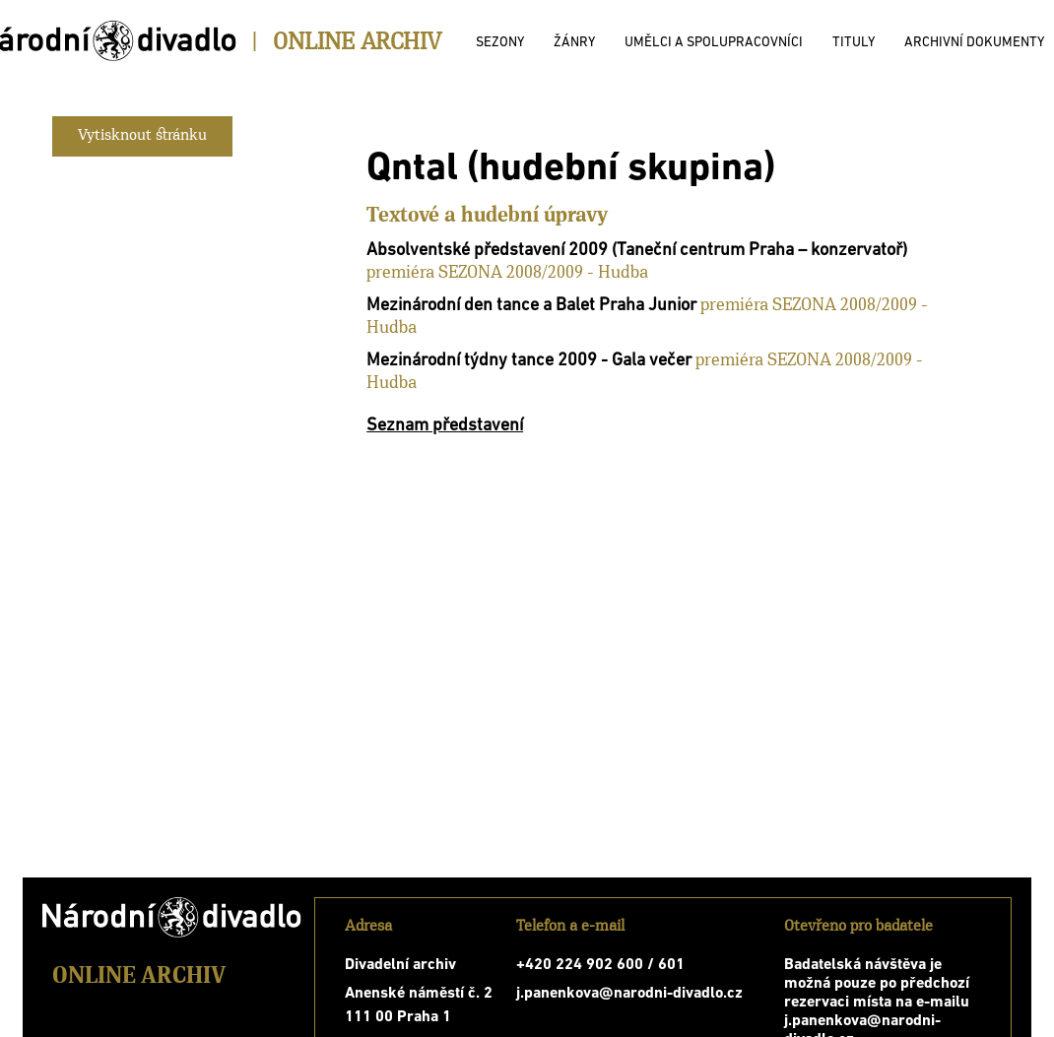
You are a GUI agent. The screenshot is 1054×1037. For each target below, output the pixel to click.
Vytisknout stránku (142, 136)
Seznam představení (444, 426)
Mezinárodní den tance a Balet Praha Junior (531, 305)
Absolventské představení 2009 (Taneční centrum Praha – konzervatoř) (636, 250)
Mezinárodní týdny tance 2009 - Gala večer (529, 361)
